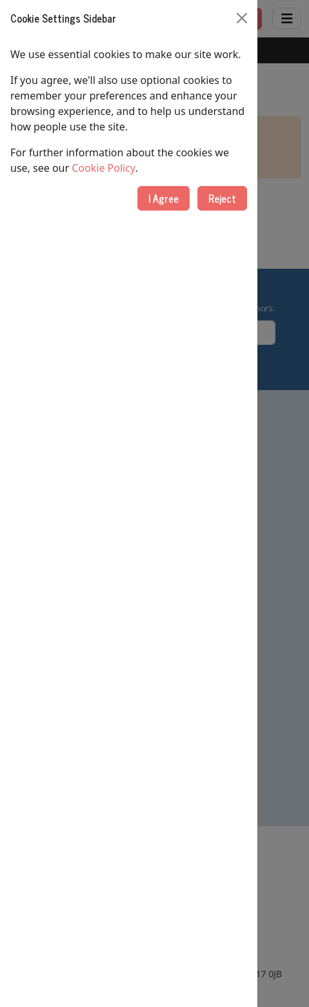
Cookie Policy (103, 168)
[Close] (242, 18)
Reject (222, 198)
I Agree (163, 198)
